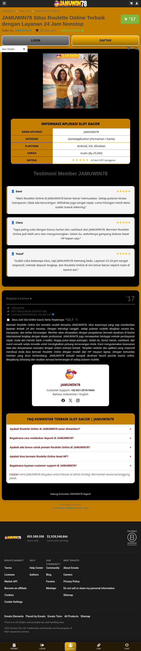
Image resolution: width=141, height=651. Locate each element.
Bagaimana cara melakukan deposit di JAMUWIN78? (42, 438)
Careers (67, 574)
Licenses (9, 574)
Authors (34, 574)
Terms (8, 567)
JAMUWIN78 (8, 11)
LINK (99, 646)
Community (52, 567)
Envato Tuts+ (55, 616)
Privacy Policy (71, 581)
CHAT (126, 646)
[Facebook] (63, 400)
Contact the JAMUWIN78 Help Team (70, 508)
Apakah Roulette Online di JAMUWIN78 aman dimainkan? (45, 428)
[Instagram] (77, 400)
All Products (71, 616)
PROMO (14, 646)
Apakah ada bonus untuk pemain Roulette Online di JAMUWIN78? (50, 447)
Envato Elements (14, 616)
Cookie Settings (13, 601)
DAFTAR (105, 40)
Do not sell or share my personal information (89, 588)
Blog (48, 574)
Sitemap (68, 595)
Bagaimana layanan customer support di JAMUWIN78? (43, 465)
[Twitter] (70, 400)
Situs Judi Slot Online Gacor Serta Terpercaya (45, 319)
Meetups (51, 588)
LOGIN (35, 40)
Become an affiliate (15, 588)
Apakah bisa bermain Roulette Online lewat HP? (39, 456)
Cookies (9, 595)
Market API (10, 581)
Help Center (36, 567)
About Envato (71, 567)
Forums (50, 581)
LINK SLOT (24, 11)
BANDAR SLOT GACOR (47, 11)
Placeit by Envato (36, 616)
